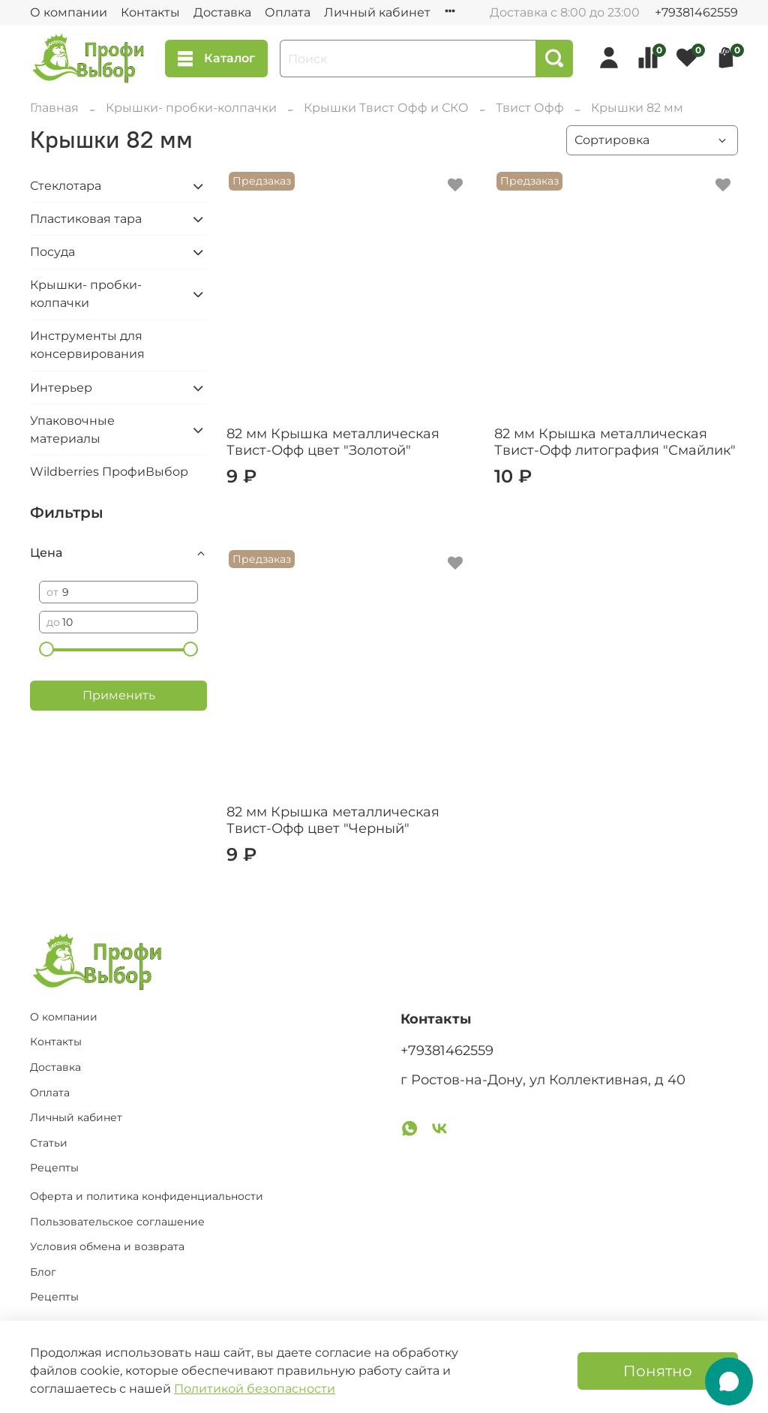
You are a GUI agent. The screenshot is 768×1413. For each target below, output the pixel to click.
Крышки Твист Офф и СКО (386, 108)
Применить (118, 695)
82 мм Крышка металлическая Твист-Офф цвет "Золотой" (333, 442)
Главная (54, 108)
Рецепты (54, 1167)
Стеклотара (65, 186)
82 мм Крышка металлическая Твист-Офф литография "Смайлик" (615, 442)
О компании (68, 12)
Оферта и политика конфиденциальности (146, 1196)
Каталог (216, 58)
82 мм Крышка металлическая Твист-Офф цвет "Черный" (333, 820)
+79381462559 (696, 12)
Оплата (287, 12)
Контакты (150, 12)
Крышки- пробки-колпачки (191, 108)
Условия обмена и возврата (107, 1246)
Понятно (657, 1371)
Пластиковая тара (86, 219)
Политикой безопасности (254, 1388)
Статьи (49, 1143)
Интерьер (61, 387)
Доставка (222, 12)
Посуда (52, 252)
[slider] (46, 649)
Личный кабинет (377, 12)
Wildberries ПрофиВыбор (109, 471)
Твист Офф (530, 108)
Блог (43, 1272)
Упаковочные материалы (72, 429)
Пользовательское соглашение (117, 1221)
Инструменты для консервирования (87, 345)
